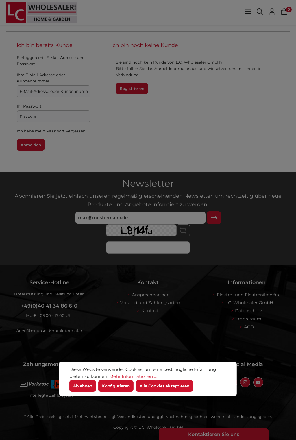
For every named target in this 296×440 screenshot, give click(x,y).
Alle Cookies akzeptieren (164, 386)
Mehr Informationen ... (133, 376)
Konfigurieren (116, 386)
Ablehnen (82, 386)
